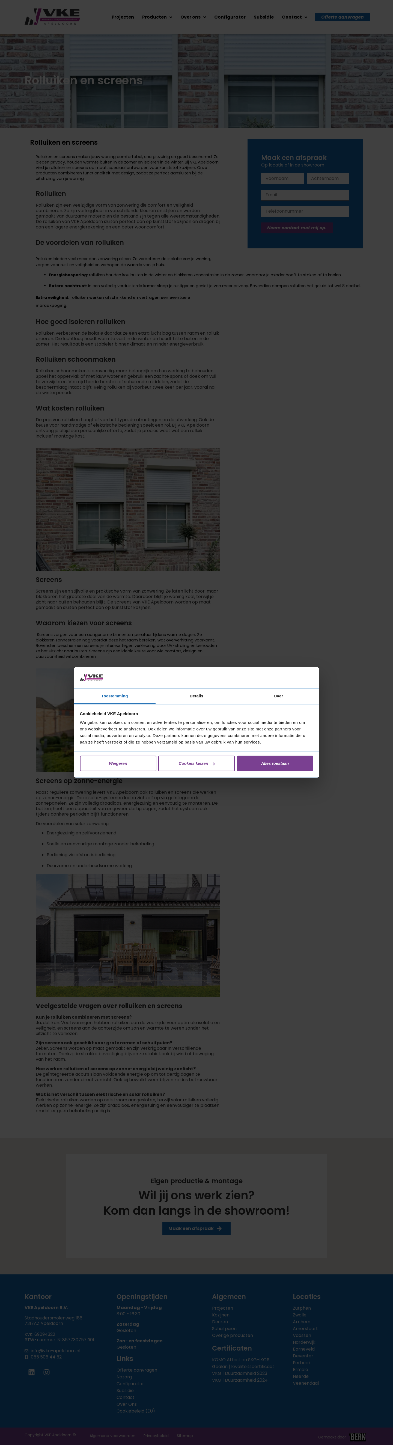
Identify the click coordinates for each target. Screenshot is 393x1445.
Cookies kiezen (197, 763)
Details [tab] (196, 696)
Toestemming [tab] (114, 696)
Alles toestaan (275, 763)
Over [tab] (278, 696)
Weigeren (118, 763)
